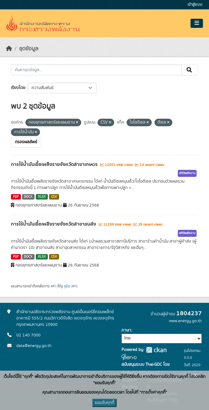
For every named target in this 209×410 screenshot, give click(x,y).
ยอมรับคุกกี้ (104, 403)
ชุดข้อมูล (28, 49)
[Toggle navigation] (197, 23)
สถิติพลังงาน (187, 173)
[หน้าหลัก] (9, 49)
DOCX (28, 196)
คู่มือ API (70, 286)
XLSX (42, 196)
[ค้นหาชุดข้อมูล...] (96, 69)
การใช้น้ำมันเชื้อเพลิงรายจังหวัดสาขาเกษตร (55, 164)
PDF (16, 196)
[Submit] (189, 69)
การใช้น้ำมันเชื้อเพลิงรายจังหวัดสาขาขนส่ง (54, 224)
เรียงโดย (18, 88)
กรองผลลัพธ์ (26, 142)
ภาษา (126, 330)
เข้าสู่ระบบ (194, 5)
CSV (54, 196)
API (53, 286)
